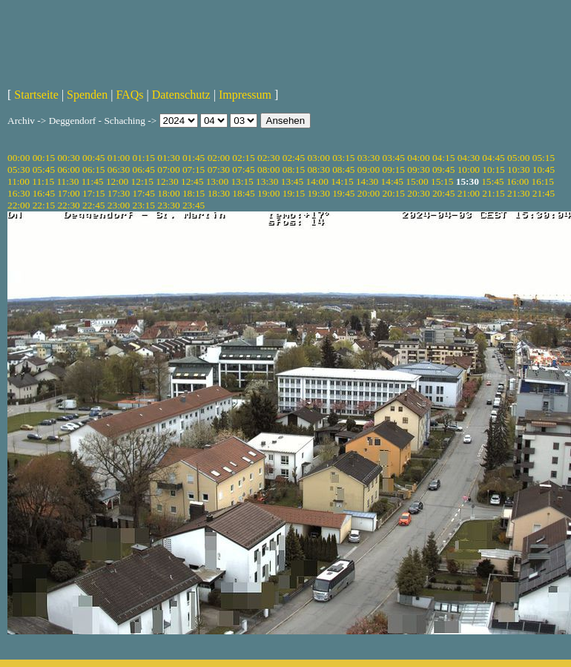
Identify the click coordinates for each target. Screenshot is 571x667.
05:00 (518, 157)
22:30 (68, 205)
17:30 (119, 193)
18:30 (219, 193)
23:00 (119, 205)
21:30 (518, 193)
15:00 (417, 181)
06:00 (68, 169)
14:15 (342, 181)
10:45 (543, 169)
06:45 (144, 169)
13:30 (267, 181)
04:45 (493, 157)
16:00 (517, 181)
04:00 (418, 157)
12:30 (167, 181)
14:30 (367, 181)
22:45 (93, 205)
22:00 (18, 205)
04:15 (443, 157)
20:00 (368, 193)
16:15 (543, 181)
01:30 (168, 157)
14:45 (392, 181)
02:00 (219, 157)
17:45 (144, 193)
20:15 (394, 193)
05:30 (18, 169)
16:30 (18, 193)
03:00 (318, 157)
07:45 (243, 169)
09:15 (394, 169)
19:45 (343, 193)
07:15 (193, 169)
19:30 (318, 193)
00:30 (68, 157)
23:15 (144, 205)
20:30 (418, 193)
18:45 (243, 193)
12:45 (192, 181)
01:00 (119, 157)
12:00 (117, 181)
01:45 (193, 157)
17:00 (68, 193)
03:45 (394, 157)
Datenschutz (181, 94)
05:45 (44, 169)
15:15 (442, 181)
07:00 (168, 169)
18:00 (168, 193)
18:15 (193, 193)
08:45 (343, 169)
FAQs (129, 94)
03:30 (368, 157)
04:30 (469, 157)
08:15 (294, 169)
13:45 (292, 181)
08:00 (268, 169)
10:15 (493, 169)
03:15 (343, 157)
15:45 (492, 181)
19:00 (268, 193)
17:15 (93, 193)
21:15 (493, 193)
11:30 (67, 181)
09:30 (418, 169)
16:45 (44, 193)
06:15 (93, 169)
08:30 (318, 169)
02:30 (268, 157)
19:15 (294, 193)
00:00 (18, 157)
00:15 (44, 157)
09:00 (368, 169)
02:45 (294, 157)
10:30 (518, 169)
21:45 (543, 193)
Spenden (87, 94)
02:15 (243, 157)
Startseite (36, 94)
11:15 (43, 181)
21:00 (469, 193)
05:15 (543, 157)
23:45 (193, 205)
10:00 (469, 169)
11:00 (18, 181)
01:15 (144, 157)
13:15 (242, 181)
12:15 (142, 181)
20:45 (443, 193)
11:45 (93, 181)
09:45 (443, 169)
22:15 (44, 205)
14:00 (317, 181)
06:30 (119, 169)
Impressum (245, 94)
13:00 (217, 181)
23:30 (168, 205)
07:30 (219, 169)
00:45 (93, 157)
